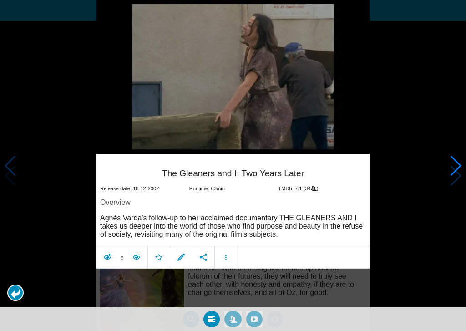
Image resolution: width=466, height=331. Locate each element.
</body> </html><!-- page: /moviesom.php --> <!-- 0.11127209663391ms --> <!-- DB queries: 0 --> (233, 165)
